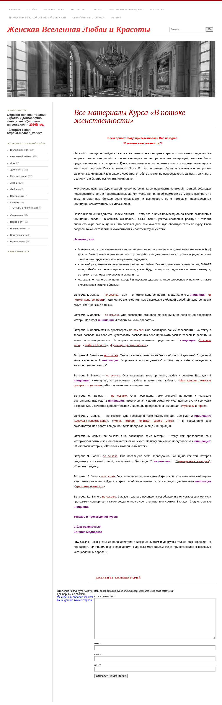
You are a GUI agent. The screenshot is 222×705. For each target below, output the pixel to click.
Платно (96, 9)
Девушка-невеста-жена (90, 420)
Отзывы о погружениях (25, 207)
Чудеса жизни (17, 241)
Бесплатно (78, 9)
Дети (12, 163)
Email (99, 654)
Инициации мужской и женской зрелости (37, 17)
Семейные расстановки (88, 17)
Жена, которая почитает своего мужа (143, 420)
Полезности (16, 221)
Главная (14, 9)
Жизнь (13, 183)
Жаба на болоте (95, 345)
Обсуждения (17, 196)
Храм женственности (89, 486)
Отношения (16, 215)
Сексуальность (18, 235)
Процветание (17, 228)
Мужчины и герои (193, 405)
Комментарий (104, 596)
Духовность (16, 169)
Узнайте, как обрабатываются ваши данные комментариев (75, 599)
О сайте (31, 9)
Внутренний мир (19, 150)
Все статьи (157, 9)
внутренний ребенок (21, 156)
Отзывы (116, 17)
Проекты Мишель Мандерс (125, 9)
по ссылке (111, 294)
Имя (97, 643)
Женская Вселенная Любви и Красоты (78, 29)
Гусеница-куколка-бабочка (129, 345)
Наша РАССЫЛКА (54, 9)
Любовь (14, 189)
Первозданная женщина (192, 461)
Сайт (97, 665)
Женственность (18, 176)
